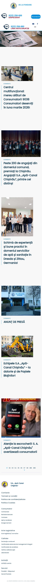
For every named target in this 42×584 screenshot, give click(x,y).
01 (7, 468)
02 (9, 468)
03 (12, 468)
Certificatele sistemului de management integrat (16, 544)
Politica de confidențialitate (13, 499)
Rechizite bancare (7, 514)
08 (27, 468)
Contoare (4, 517)
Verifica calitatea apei (8, 550)
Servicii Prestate (6, 574)
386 (34, 468)
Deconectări (36, 16)
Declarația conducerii (8, 541)
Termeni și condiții (9, 496)
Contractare (5, 512)
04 (15, 468)
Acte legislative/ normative (9, 533)
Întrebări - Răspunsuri (8, 571)
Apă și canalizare (6, 520)
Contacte (5, 493)
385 (31, 468)
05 (18, 468)
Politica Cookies (8, 503)
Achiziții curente (6, 563)
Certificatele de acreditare (9, 547)
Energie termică (6, 523)
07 (24, 468)
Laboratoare (5, 553)
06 (21, 468)
